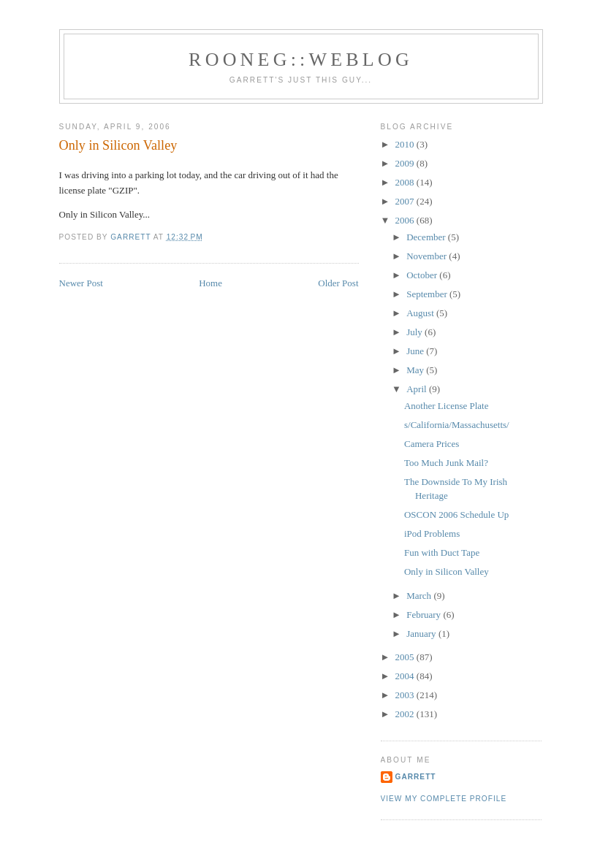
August (421, 312)
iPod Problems (432, 533)
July (415, 331)
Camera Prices (431, 443)
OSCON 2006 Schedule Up (456, 514)
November (427, 256)
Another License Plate (446, 405)
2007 (406, 201)
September (427, 293)
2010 (406, 144)
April (417, 388)
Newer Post (81, 283)
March (419, 595)
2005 (406, 656)
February (424, 614)
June (416, 350)
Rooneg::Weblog (301, 59)
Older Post (338, 283)
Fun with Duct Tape (441, 552)
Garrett (415, 777)
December (427, 237)
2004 (406, 675)
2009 (406, 163)
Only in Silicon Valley (446, 571)
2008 (406, 182)
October (422, 274)
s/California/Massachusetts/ (456, 424)
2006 (406, 220)
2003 (406, 694)
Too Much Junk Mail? (446, 462)
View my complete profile (444, 799)
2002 (406, 713)
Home (210, 283)
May (416, 369)
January (422, 633)
